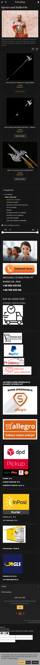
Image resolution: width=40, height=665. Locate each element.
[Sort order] (37, 49)
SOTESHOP (37, 622)
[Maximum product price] (33, 230)
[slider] (2, 232)
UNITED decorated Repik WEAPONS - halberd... (20, 127)
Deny (28, 662)
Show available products (10, 225)
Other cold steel (10, 197)
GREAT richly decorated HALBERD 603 (20, 170)
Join (20, 607)
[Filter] (33, 49)
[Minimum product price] (5, 230)
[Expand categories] (2, 2)
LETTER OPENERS (11, 207)
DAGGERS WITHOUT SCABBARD (16, 213)
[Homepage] (20, 2)
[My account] (38, 2)
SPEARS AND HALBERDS (13, 200)
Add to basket (20, 136)
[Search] (5, 2)
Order (20, 586)
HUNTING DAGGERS (12, 202)
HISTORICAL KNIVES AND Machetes (17, 205)
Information (20, 592)
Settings (35, 662)
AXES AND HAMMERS (12, 218)
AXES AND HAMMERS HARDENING (16, 220)
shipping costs (36, 620)
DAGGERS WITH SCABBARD (14, 215)
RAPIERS (8, 210)
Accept (21, 662)
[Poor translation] (6, 633)
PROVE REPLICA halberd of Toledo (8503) (20, 83)
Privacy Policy (13, 658)
